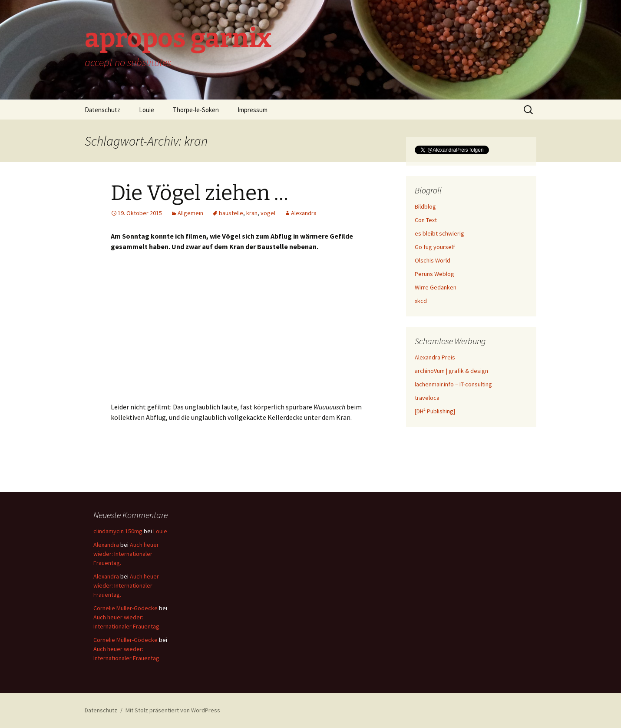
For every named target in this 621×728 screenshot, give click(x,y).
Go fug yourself (435, 247)
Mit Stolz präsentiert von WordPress (173, 710)
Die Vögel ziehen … (199, 193)
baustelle (231, 213)
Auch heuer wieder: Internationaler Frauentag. (126, 554)
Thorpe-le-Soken (196, 110)
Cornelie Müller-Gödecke (125, 608)
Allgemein (190, 213)
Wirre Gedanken (435, 287)
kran (252, 213)
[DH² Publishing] (435, 411)
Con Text (426, 220)
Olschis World (432, 260)
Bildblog (425, 206)
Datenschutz (102, 110)
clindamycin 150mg (117, 531)
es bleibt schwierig (439, 233)
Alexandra (304, 213)
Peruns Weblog (434, 274)
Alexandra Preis (435, 357)
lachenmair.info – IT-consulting (453, 384)
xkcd (421, 301)
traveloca (427, 398)
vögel (268, 213)
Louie (146, 110)
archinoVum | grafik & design (451, 371)
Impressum (253, 110)
